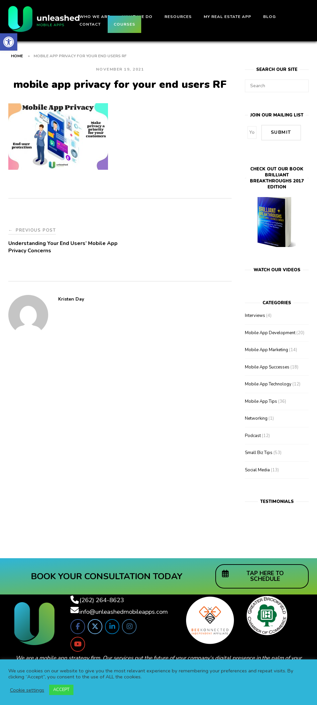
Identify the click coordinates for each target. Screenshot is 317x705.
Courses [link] (124, 24)
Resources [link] (178, 16)
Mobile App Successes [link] (267, 366)
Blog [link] (269, 16)
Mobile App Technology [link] (268, 384)
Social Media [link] (257, 469)
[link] (8, 42)
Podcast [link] (253, 435)
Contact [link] (90, 24)
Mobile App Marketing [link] (266, 349)
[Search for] (277, 86)
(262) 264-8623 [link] (101, 599)
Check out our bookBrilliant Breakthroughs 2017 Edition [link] (277, 177)
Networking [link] (256, 418)
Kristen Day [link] (71, 299)
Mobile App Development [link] (270, 332)
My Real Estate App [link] (227, 16)
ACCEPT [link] (61, 690)
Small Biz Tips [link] (258, 452)
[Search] (301, 83)
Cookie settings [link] (27, 690)
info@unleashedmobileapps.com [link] (123, 611)
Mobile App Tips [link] (261, 401)
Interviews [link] (255, 315)
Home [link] (17, 56)
